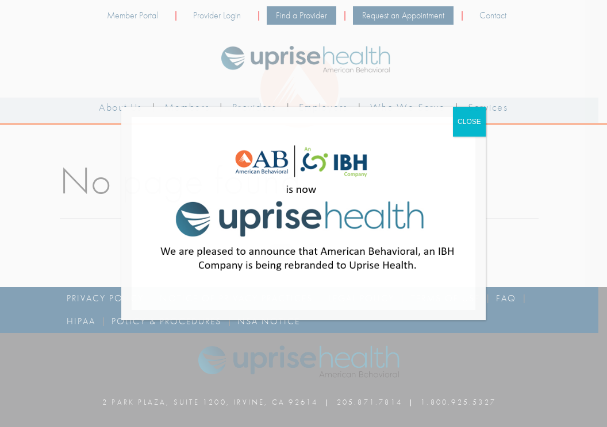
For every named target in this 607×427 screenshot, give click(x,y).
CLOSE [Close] (469, 122)
